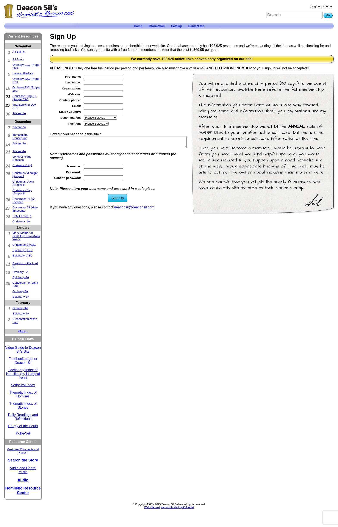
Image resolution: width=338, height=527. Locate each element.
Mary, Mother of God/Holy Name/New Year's (26, 236)
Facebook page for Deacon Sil (23, 360)
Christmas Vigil (22, 165)
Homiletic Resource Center (23, 490)
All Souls (18, 59)
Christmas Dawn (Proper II (23, 183)
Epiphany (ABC (23, 250)
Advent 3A (19, 143)
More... (23, 331)
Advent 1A (19, 113)
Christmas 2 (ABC (24, 244)
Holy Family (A (22, 216)
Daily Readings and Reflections (23, 417)
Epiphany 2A (21, 277)
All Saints (19, 51)
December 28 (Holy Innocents (25, 209)
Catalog (176, 26)
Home (138, 26)
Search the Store (23, 460)
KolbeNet (23, 433)
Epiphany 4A (21, 313)
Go (328, 15)
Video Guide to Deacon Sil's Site (23, 349)
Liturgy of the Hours (23, 426)
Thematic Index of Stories (23, 405)
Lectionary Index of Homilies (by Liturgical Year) (23, 374)
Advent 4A (19, 151)
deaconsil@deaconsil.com (134, 207)
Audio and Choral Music (23, 470)
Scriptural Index (23, 385)
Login (328, 6)
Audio (23, 480)
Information (157, 26)
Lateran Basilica (23, 73)
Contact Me (196, 26)
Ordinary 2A (20, 272)
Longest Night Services (22, 158)
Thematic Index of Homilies (23, 394)
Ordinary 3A (20, 291)
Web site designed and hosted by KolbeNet (169, 507)
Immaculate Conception (20, 136)
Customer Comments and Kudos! (23, 451)
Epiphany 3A (21, 296)
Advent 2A (19, 127)
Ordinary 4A (20, 308)
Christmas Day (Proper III (22, 192)
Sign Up (317, 6)
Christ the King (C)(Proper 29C (25, 97)
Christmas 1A (21, 221)
